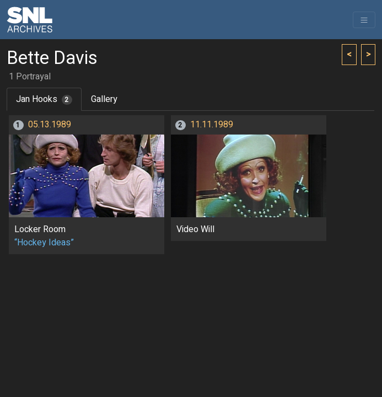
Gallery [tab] (104, 99)
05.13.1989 (49, 124)
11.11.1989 (211, 124)
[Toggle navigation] (364, 20)
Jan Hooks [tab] (44, 99)
